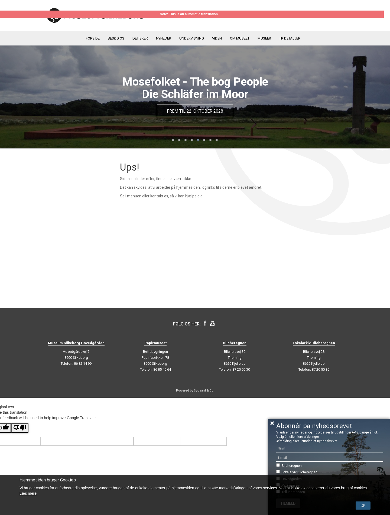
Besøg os (116, 38)
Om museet (239, 38)
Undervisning (191, 38)
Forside (93, 38)
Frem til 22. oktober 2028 (195, 111)
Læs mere (28, 493)
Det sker (140, 38)
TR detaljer (289, 38)
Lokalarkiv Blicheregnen (299, 472)
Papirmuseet (155, 343)
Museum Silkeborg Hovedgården (76, 343)
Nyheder (163, 38)
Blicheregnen (292, 466)
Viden (217, 38)
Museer (264, 38)
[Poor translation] (19, 428)
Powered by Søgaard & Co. (195, 390)
